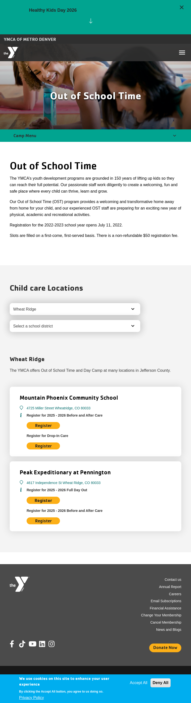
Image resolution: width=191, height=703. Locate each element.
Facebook (15, 644)
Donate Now (165, 647)
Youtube (32, 644)
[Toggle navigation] (182, 52)
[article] (95, 17)
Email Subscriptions (166, 601)
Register (43, 445)
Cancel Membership (166, 622)
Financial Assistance (165, 608)
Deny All (160, 683)
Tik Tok (22, 647)
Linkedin (45, 644)
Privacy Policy (31, 698)
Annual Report (170, 587)
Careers (175, 594)
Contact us (173, 580)
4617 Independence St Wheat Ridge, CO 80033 (63, 483)
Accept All (138, 683)
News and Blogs (168, 630)
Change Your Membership (161, 615)
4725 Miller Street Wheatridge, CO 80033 (59, 408)
